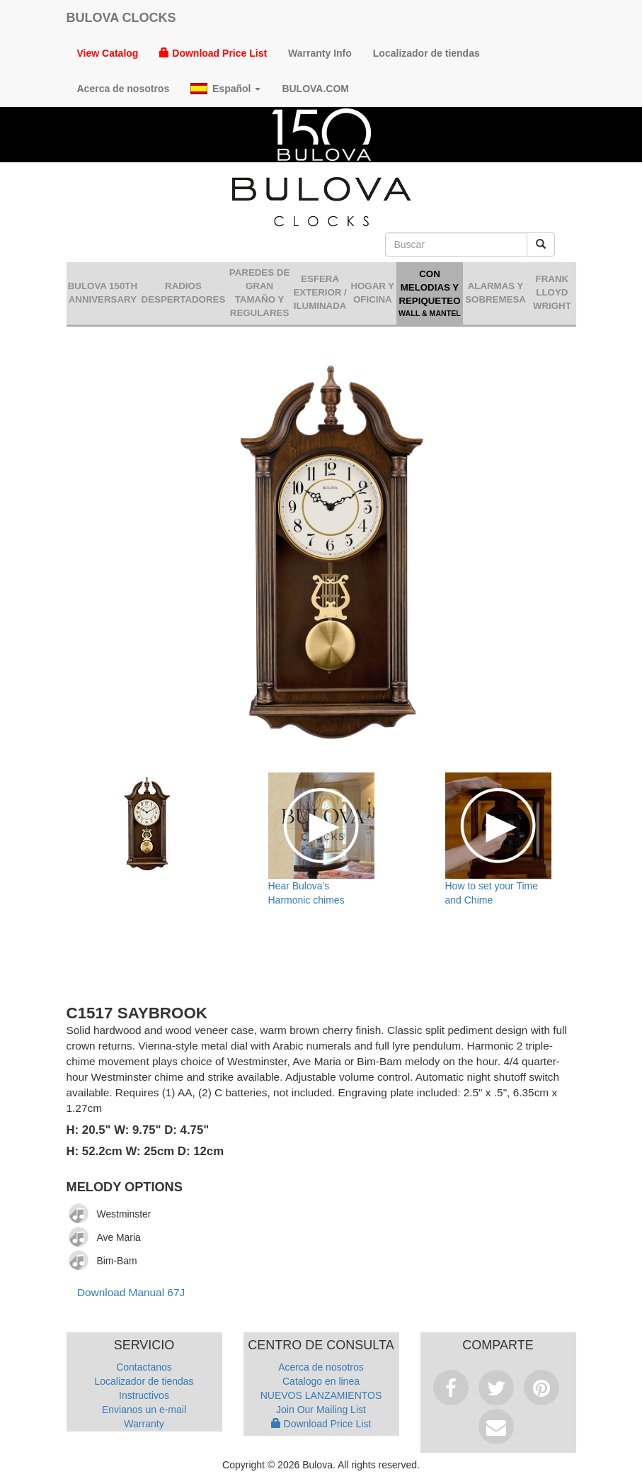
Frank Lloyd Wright (552, 292)
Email (496, 1426)
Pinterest (541, 1387)
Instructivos (144, 1395)
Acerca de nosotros (123, 88)
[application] (83, 1214)
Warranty (144, 1423)
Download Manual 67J (131, 1292)
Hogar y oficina (372, 293)
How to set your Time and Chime (492, 893)
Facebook (451, 1387)
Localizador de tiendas (426, 53)
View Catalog (108, 53)
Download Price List (213, 53)
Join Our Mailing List (321, 1409)
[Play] (79, 1214)
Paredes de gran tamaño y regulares (259, 292)
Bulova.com (315, 88)
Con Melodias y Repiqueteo (430, 294)
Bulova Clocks (121, 18)
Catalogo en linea (321, 1381)
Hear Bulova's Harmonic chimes (306, 893)
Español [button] (225, 88)
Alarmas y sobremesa (495, 293)
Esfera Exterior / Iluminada (319, 292)
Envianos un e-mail (144, 1409)
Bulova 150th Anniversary (102, 293)
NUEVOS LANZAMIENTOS (321, 1395)
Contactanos (144, 1367)
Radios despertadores (184, 293)
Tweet (496, 1387)
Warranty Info (320, 53)
